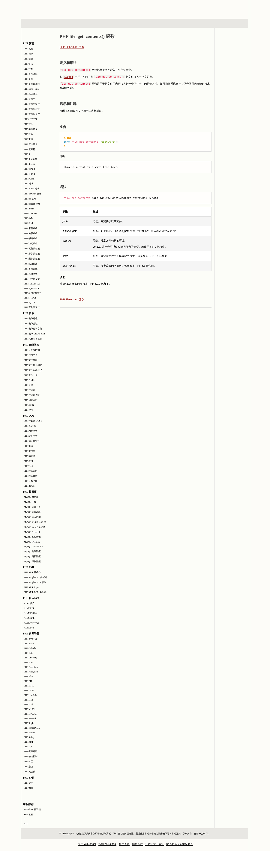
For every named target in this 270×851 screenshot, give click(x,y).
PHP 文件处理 (31, 360)
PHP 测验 (28, 788)
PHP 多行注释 (31, 74)
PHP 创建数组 (31, 238)
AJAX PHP (29, 608)
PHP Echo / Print (31, 89)
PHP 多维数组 (31, 268)
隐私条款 (137, 843)
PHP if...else (29, 164)
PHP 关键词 (29, 771)
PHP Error (28, 662)
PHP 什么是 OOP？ (33, 420)
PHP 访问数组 (31, 243)
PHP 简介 (28, 53)
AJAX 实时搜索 (31, 623)
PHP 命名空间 (31, 481)
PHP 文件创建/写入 (33, 370)
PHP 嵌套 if (29, 174)
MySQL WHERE (32, 542)
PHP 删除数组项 (32, 258)
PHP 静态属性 (31, 476)
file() (68, 76)
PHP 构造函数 (31, 431)
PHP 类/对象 (30, 425)
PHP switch (29, 178)
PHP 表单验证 (31, 323)
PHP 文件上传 (31, 375)
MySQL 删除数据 (32, 551)
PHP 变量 (28, 79)
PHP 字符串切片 (32, 114)
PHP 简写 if (29, 169)
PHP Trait (28, 466)
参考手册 (232, 23)
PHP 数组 (28, 223)
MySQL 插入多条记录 (34, 527)
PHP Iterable (29, 486)
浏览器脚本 (70, 23)
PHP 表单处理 (31, 318)
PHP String (29, 737)
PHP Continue (30, 213)
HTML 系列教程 (36, 23)
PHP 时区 (28, 761)
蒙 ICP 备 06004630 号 (179, 843)
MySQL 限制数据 (32, 561)
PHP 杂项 (28, 766)
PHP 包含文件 (31, 355)
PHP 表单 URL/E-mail (34, 333)
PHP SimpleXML (32, 728)
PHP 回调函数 (31, 400)
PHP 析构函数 (31, 436)
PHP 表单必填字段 (33, 328)
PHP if (27, 154)
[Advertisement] (159, 8)
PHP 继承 (28, 446)
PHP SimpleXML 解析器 (35, 577)
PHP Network (30, 718)
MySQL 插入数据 (32, 517)
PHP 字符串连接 (32, 109)
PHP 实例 (28, 783)
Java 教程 (28, 814)
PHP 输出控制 (31, 756)
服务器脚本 (104, 23)
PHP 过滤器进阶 (32, 395)
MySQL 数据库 (31, 497)
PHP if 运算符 (30, 159)
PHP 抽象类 (29, 456)
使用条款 (124, 843)
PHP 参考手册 (31, 638)
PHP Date (28, 653)
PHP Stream (29, 732)
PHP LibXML (30, 695)
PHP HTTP (29, 685)
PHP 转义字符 (31, 119)
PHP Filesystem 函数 (72, 46)
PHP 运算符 (29, 149)
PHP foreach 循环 (32, 204)
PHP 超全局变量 (32, 279)
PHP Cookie (29, 380)
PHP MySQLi (30, 714)
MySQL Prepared (32, 532)
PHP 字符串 (29, 99)
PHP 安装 (28, 58)
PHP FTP (28, 681)
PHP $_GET (29, 302)
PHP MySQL (30, 709)
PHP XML (29, 742)
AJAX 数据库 (30, 613)
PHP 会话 (28, 385)
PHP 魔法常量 (31, 144)
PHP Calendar (30, 648)
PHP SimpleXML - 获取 (35, 582)
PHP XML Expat (31, 587)
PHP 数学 (28, 134)
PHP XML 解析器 (32, 572)
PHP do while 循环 (32, 193)
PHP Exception (31, 667)
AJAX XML (29, 618)
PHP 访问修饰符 (32, 441)
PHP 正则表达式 (32, 307)
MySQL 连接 (30, 502)
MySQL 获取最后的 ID (35, 522)
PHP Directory (30, 657)
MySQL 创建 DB (32, 507)
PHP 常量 (28, 139)
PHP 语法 (28, 64)
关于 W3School (87, 843)
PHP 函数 (28, 218)
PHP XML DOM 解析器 (35, 592)
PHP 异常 (28, 410)
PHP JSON (29, 405)
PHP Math (28, 704)
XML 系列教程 (168, 23)
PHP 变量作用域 (32, 84)
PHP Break (29, 208)
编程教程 (139, 23)
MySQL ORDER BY (33, 546)
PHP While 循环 (31, 188)
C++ (26, 824)
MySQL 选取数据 (32, 537)
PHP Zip (28, 746)
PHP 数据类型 (31, 93)
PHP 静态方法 (31, 471)
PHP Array (29, 643)
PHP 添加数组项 (32, 253)
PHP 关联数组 (31, 233)
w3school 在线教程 (56, 8)
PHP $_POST (30, 297)
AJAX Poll (29, 627)
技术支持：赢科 (154, 843)
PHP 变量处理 (31, 751)
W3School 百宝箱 (32, 809)
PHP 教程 (28, 48)
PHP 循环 (28, 183)
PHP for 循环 (30, 198)
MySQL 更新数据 (32, 556)
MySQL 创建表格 (32, 512)
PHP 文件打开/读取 (33, 365)
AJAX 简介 (29, 603)
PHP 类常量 (29, 451)
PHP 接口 (28, 461)
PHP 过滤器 (29, 390)
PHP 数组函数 (31, 273)
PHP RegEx (29, 723)
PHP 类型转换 (31, 129)
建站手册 (197, 23)
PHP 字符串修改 (32, 104)
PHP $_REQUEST (32, 293)
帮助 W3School (107, 843)
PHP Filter (29, 676)
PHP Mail (28, 699)
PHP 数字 (28, 124)
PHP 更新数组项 (32, 248)
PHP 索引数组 (31, 228)
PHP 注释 (28, 69)
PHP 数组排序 (31, 263)
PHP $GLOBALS (32, 283)
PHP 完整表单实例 (33, 338)
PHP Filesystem (31, 671)
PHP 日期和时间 (32, 350)
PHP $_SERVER (31, 288)
